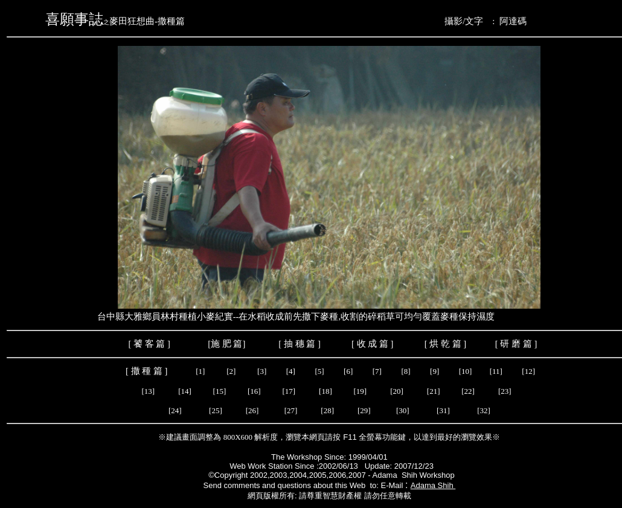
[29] (364, 410)
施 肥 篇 (226, 344)
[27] (291, 410)
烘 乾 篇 (445, 344)
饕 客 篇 (149, 344)
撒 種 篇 (148, 371)
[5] (318, 371)
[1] (198, 371)
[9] (435, 371)
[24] (175, 410)
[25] (215, 410)
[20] (398, 391)
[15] (218, 391)
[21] (435, 391)
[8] (406, 371)
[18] (325, 391)
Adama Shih (433, 485)
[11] (497, 371)
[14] (185, 391)
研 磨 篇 (515, 344)
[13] (147, 391)
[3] (261, 371)
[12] (529, 371)
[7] (377, 371)
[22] (469, 391)
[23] (505, 391)
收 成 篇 (372, 344)
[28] (327, 410)
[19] (361, 391)
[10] (465, 371)
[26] (253, 410)
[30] (403, 410)
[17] (288, 391)
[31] (444, 410)
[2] (231, 371)
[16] (255, 391)
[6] (347, 371)
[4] (290, 371)
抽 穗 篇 (298, 344)
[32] (483, 410)
